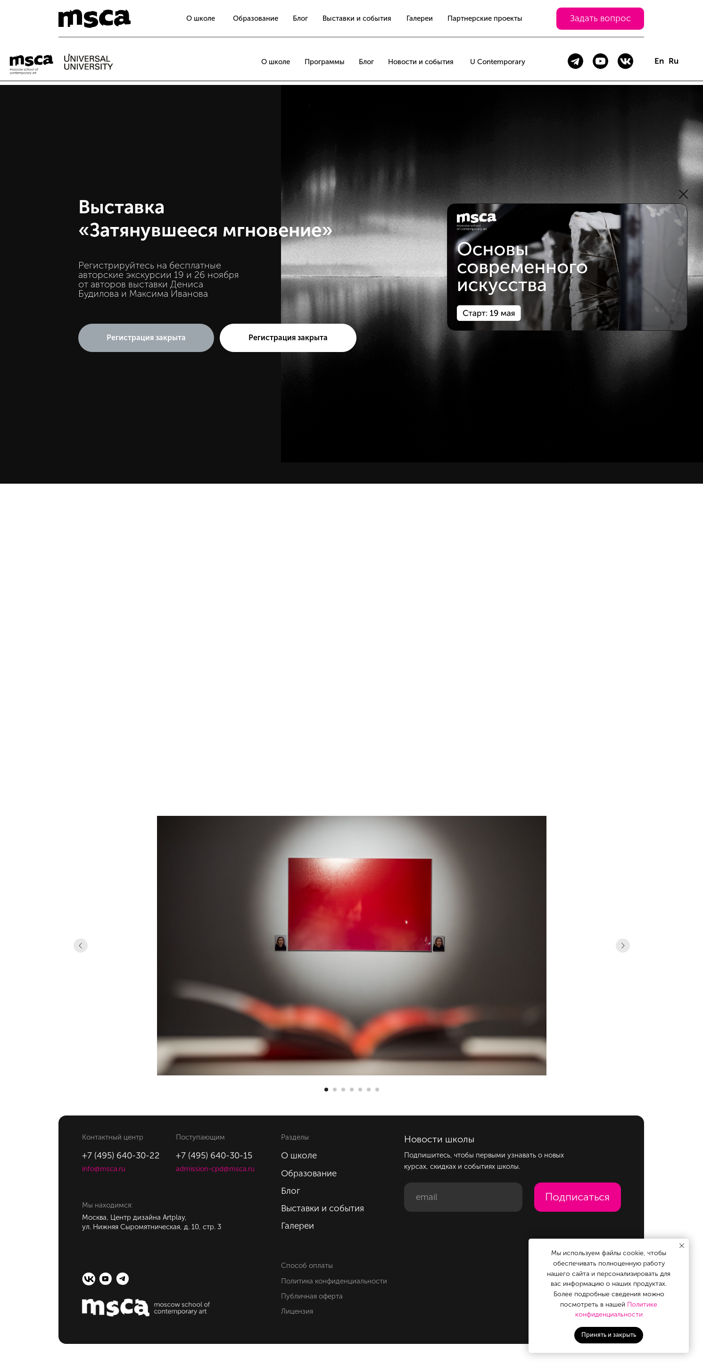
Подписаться (577, 1197)
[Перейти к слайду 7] (377, 1089)
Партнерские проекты (484, 18)
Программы (325, 62)
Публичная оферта (312, 1296)
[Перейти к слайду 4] (352, 1089)
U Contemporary (497, 62)
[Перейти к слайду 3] (343, 1089)
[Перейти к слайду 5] (360, 1089)
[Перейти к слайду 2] (335, 1089)
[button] (600, 19)
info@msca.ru (103, 1169)
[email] (463, 1197)
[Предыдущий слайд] (81, 946)
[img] (567, 267)
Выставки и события (357, 18)
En (659, 61)
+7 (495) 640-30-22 (121, 1155)
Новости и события (421, 62)
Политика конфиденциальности (334, 1281)
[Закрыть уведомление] (681, 1245)
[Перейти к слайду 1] (326, 1089)
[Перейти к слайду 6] (369, 1089)
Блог (300, 18)
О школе (200, 18)
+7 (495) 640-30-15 (214, 1155)
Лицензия (297, 1311)
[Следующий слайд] (623, 946)
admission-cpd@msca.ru (215, 1169)
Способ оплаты (307, 1265)
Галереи (419, 18)
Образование (255, 18)
